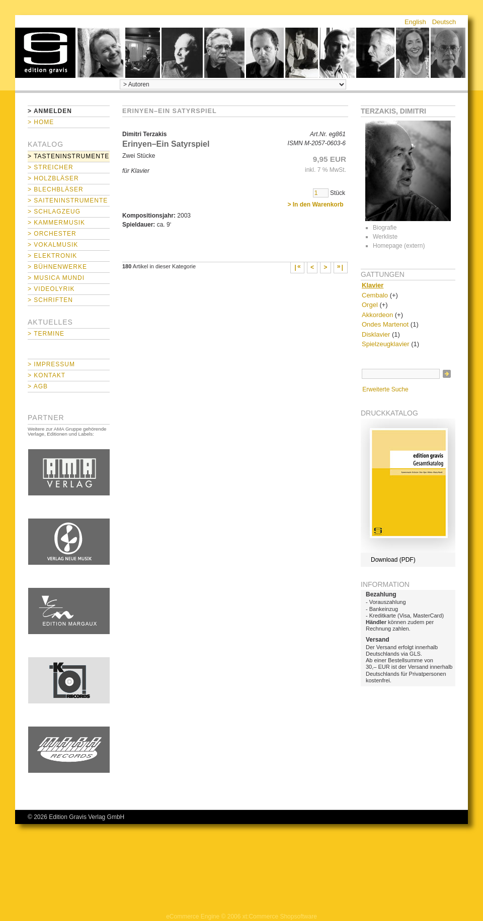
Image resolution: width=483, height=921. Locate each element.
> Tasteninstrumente (68, 156)
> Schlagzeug (54, 211)
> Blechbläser (56, 189)
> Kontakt (46, 375)
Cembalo (375, 295)
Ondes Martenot (385, 324)
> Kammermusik (56, 222)
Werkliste (385, 236)
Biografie (384, 227)
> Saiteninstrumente (68, 200)
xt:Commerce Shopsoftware (280, 916)
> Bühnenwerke (57, 266)
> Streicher (50, 167)
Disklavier (376, 334)
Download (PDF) (393, 559)
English (415, 22)
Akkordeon (377, 315)
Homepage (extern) (399, 245)
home (45, 53)
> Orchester (52, 233)
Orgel (370, 305)
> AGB (38, 386)
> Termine (46, 333)
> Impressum (51, 364)
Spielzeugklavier (386, 344)
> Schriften (50, 299)
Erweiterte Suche (385, 389)
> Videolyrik (51, 288)
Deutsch (444, 22)
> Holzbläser (53, 178)
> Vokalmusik (53, 244)
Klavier (372, 285)
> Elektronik (52, 255)
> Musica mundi (56, 277)
